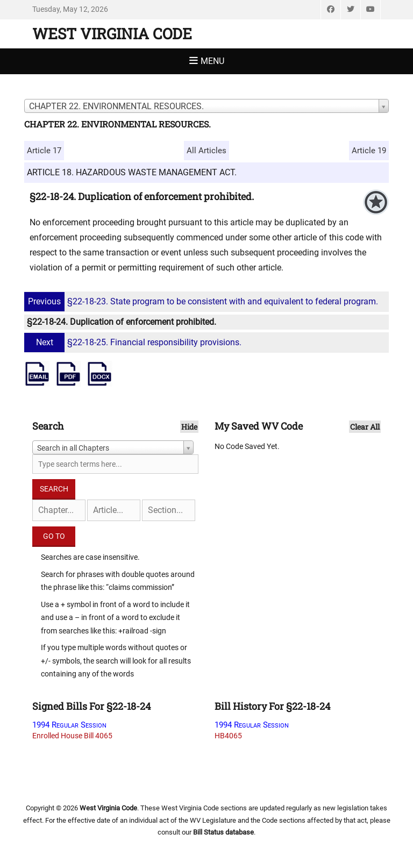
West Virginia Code (112, 34)
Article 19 (369, 150)
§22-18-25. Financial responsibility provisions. (134, 342)
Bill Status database (223, 832)
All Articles (206, 150)
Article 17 (44, 150)
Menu (212, 61)
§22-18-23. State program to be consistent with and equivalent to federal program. (202, 301)
